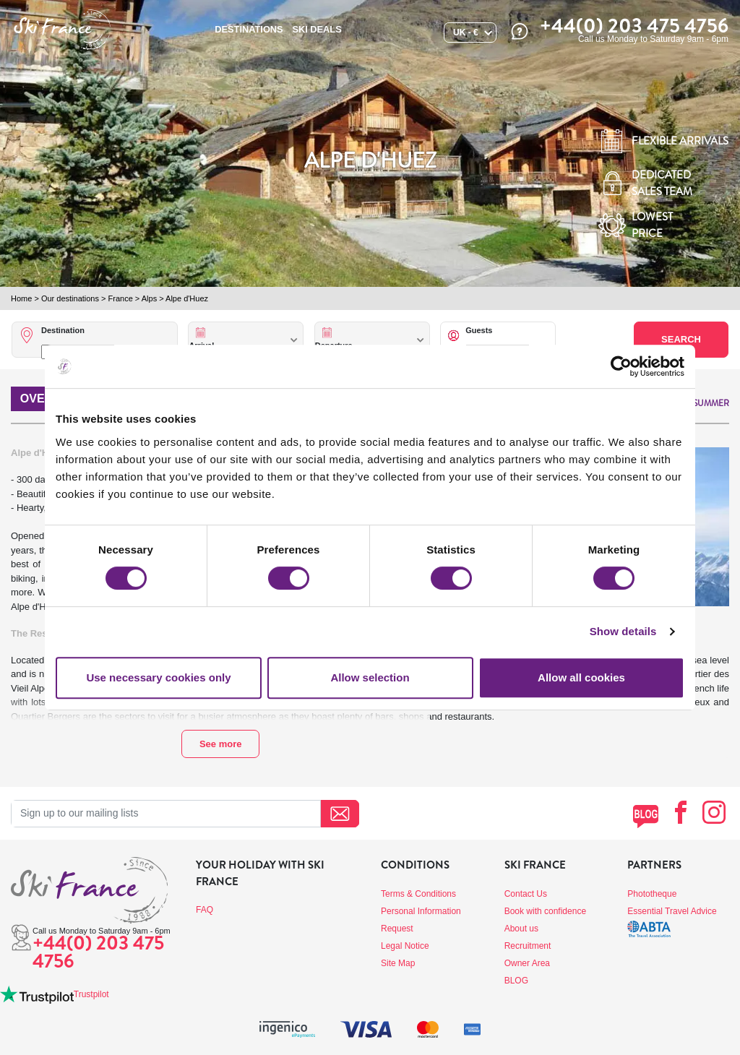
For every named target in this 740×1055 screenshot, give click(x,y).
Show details (623, 631)
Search (681, 339)
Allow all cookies (581, 677)
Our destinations (70, 298)
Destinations (249, 29)
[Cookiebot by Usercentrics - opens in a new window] (621, 366)
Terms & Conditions (418, 894)
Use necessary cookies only (158, 677)
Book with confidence (545, 911)
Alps (149, 298)
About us (521, 928)
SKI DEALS (316, 29)
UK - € (465, 32)
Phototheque (651, 894)
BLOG (516, 981)
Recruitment (527, 946)
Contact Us (525, 894)
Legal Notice (405, 946)
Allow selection (369, 677)
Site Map (398, 963)
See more (220, 743)
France (120, 298)
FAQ (204, 910)
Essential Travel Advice (671, 911)
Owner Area (527, 963)
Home (21, 298)
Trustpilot (91, 994)
